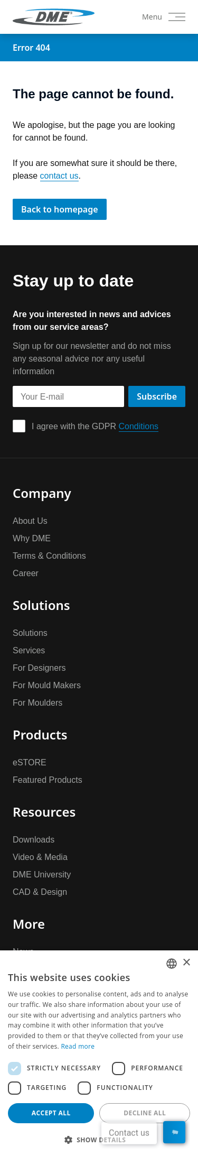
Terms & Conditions (49, 555)
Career (26, 573)
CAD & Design (40, 891)
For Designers (39, 667)
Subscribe (157, 396)
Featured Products (47, 779)
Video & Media (40, 857)
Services (29, 650)
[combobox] (171, 963)
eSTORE (29, 762)
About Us (30, 520)
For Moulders (37, 702)
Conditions (139, 426)
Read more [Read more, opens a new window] (78, 1046)
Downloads (33, 839)
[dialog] (99, 1053)
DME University (42, 874)
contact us (59, 175)
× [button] (186, 963)
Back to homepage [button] (59, 209)
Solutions (30, 632)
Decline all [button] (145, 1112)
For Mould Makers (47, 685)
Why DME (32, 538)
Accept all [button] (51, 1112)
